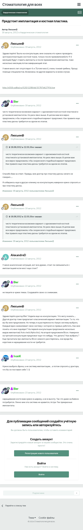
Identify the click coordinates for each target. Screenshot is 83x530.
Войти (41, 474)
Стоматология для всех (22, 4)
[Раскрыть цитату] (7, 147)
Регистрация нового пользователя (41, 453)
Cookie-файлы (46, 517)
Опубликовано (26, 47)
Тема (32, 517)
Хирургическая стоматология (34, 32)
